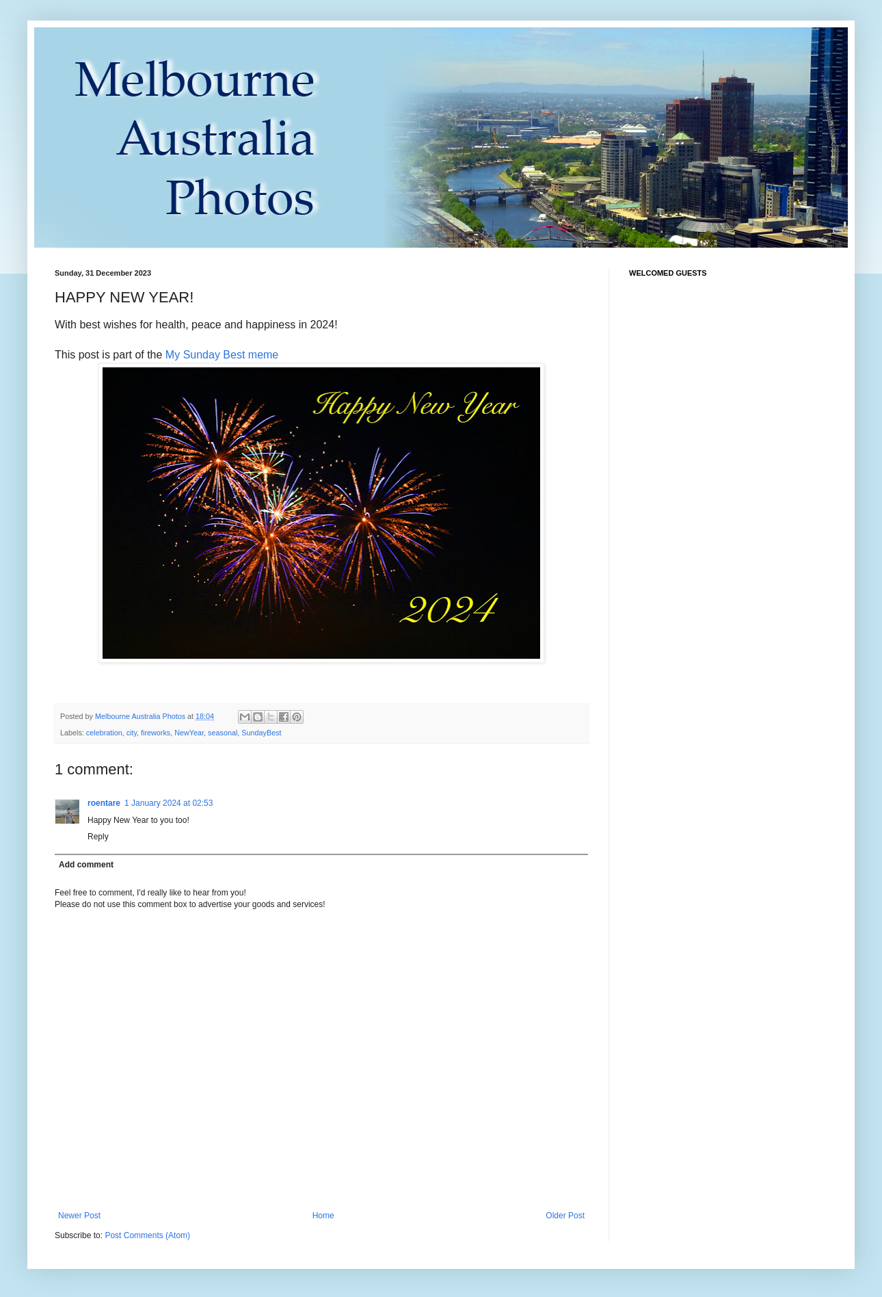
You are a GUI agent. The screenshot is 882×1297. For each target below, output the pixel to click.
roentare (104, 803)
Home (323, 1215)
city (131, 733)
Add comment (86, 864)
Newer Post (79, 1215)
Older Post (565, 1215)
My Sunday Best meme (221, 355)
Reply (98, 836)
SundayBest (261, 733)
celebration (104, 733)
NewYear (189, 733)
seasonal (222, 733)
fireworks (155, 733)
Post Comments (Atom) (147, 1235)
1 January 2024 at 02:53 (168, 803)
